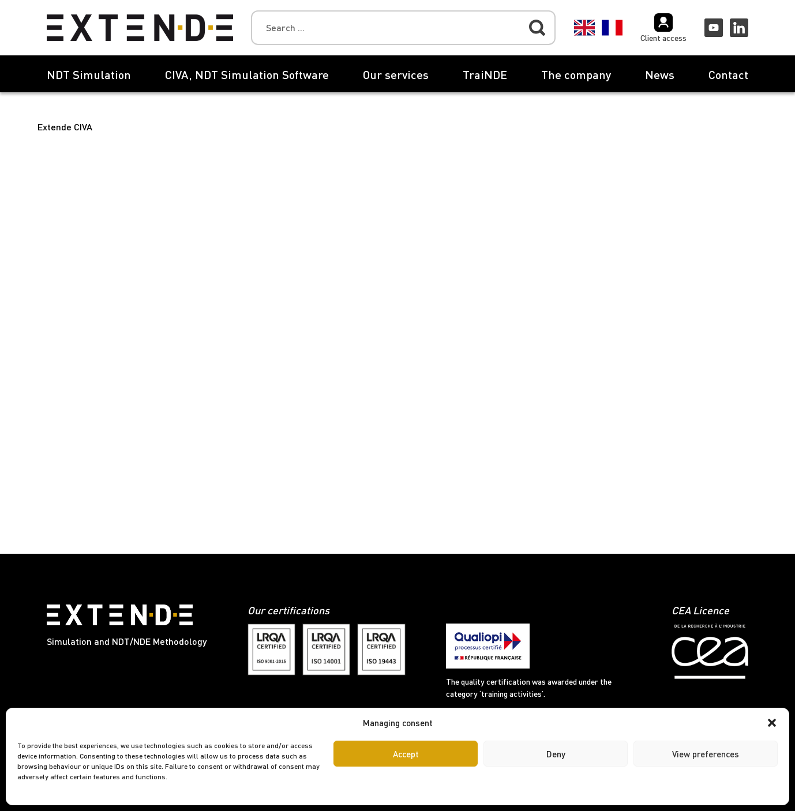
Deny (555, 754)
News (659, 74)
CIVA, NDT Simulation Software (247, 74)
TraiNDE (485, 74)
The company (576, 74)
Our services (396, 74)
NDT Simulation (89, 74)
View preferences (705, 754)
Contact (728, 74)
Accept (406, 754)
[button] (772, 723)
